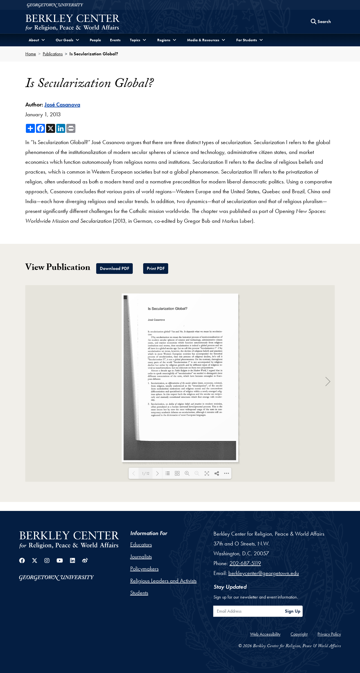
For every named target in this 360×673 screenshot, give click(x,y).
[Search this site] (321, 21)
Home (30, 54)
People (95, 39)
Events (115, 39)
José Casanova (62, 104)
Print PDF (156, 268)
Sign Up (292, 611)
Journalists (141, 556)
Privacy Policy (329, 634)
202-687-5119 (245, 563)
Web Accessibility (265, 634)
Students (139, 592)
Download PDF (114, 268)
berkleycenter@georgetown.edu (263, 573)
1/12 (145, 473)
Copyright (299, 634)
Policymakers (144, 568)
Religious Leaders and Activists (163, 580)
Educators (141, 544)
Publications (53, 54)
